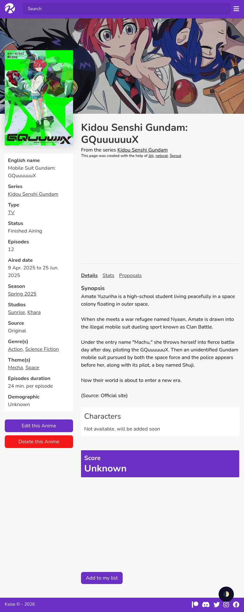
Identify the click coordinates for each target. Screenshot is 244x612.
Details (89, 275)
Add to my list (102, 578)
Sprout (175, 155)
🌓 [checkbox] (226, 594)
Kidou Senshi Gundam (33, 194)
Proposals (130, 275)
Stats (108, 275)
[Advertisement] (160, 211)
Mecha (15, 367)
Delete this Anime (38, 441)
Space (32, 367)
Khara (34, 312)
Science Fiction (42, 349)
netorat (161, 155)
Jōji (150, 155)
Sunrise (16, 312)
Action (15, 349)
